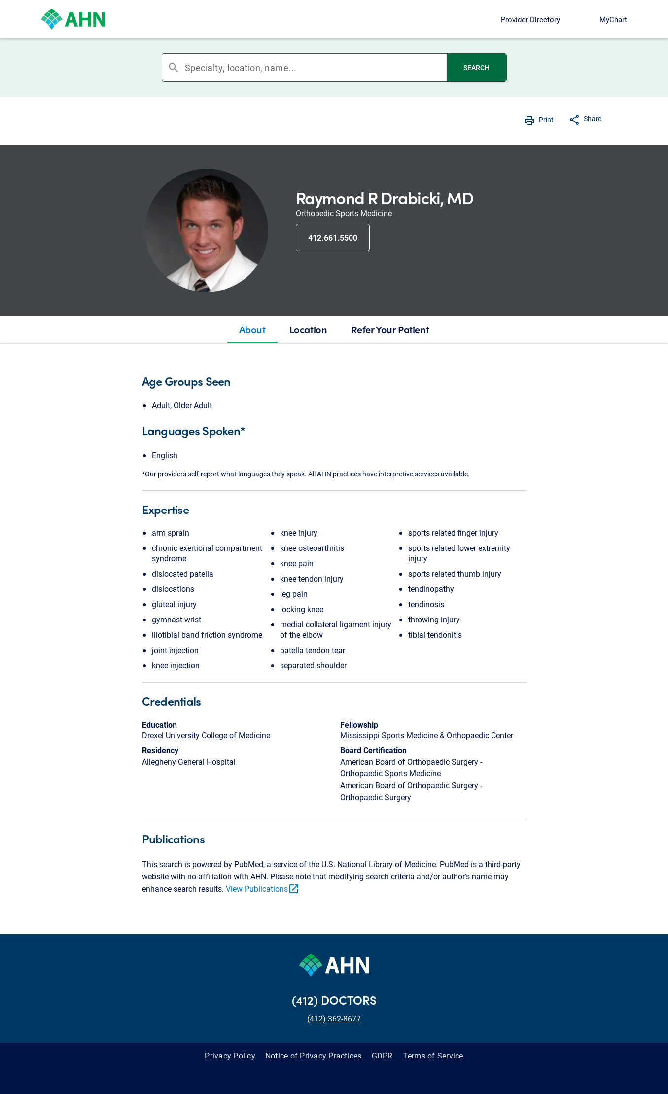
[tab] (252, 329)
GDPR (382, 1055)
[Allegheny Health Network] (73, 19)
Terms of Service (433, 1055)
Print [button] (546, 119)
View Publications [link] (263, 888)
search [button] (173, 67)
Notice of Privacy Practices (313, 1055)
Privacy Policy (230, 1055)
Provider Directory (530, 19)
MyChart (613, 19)
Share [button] (592, 118)
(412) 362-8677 (334, 1018)
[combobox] (316, 67)
